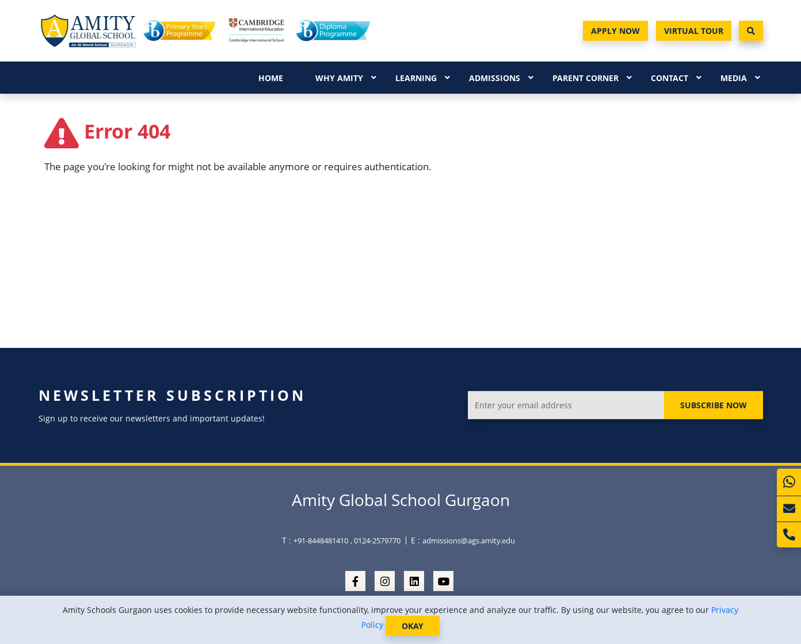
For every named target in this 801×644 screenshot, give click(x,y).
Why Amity (339, 77)
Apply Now (615, 30)
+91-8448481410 (320, 540)
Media (733, 77)
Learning (416, 77)
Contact (669, 77)
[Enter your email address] (566, 405)
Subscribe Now (713, 405)
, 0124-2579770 (375, 540)
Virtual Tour (693, 30)
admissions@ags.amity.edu (468, 540)
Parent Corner (585, 77)
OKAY (413, 625)
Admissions (494, 77)
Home (270, 77)
